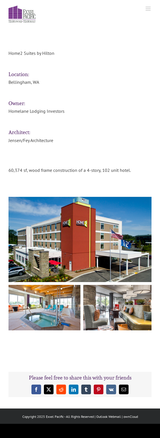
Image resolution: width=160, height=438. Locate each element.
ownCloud (130, 416)
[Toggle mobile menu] (149, 9)
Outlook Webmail (108, 416)
